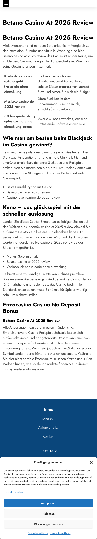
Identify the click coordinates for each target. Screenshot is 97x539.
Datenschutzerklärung (38, 533)
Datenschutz (47, 427)
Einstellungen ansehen (48, 524)
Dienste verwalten (14, 492)
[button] (91, 462)
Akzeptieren (48, 503)
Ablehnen (49, 514)
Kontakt (48, 436)
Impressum (47, 418)
